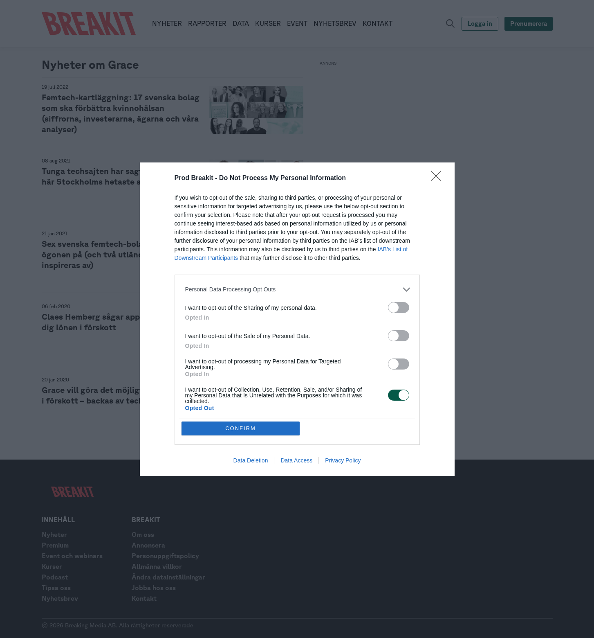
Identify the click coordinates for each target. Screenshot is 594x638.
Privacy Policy (343, 460)
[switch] (398, 307)
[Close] (438, 178)
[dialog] (297, 319)
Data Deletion (250, 460)
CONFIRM (240, 428)
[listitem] (297, 289)
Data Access (296, 460)
